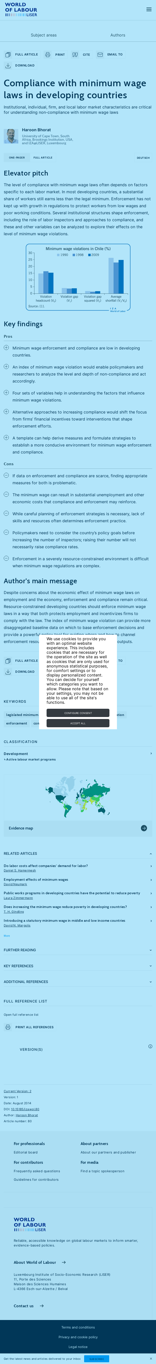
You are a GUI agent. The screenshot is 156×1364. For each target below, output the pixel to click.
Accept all (78, 723)
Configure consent (78, 713)
